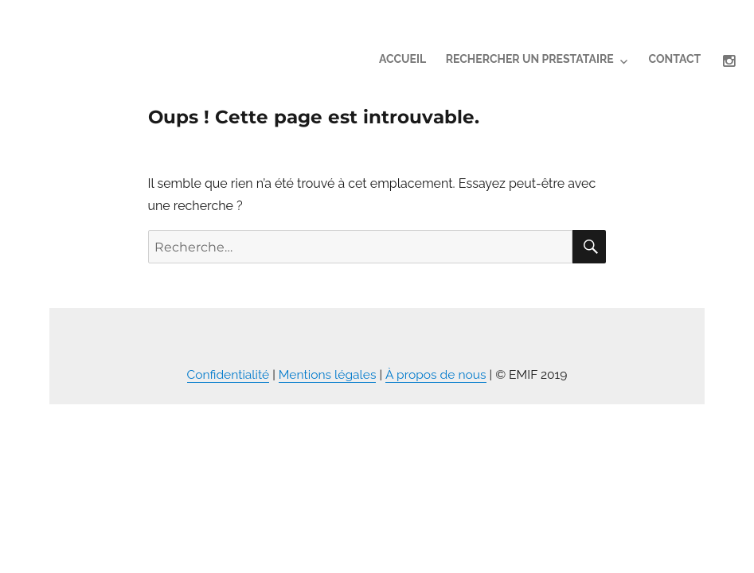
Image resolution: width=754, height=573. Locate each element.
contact (674, 59)
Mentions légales (328, 374)
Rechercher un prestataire (530, 59)
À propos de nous (435, 374)
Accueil (402, 59)
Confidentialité (228, 374)
